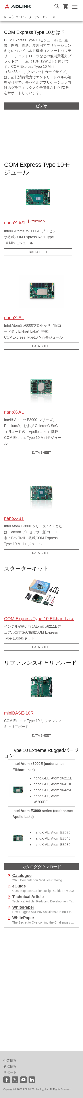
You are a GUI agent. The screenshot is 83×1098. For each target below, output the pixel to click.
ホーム (7, 17)
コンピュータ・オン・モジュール (36, 17)
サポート (10, 1072)
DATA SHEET (38, 252)
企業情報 (10, 1060)
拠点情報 (10, 1066)
